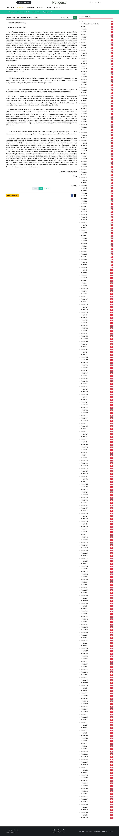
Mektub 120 (84, 341)
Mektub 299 (84, 815)
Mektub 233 (84, 640)
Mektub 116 (84, 331)
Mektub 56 (84, 172)
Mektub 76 (84, 225)
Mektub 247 (84, 677)
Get (75, 17)
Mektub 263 (84, 720)
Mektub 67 (84, 201)
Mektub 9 (83, 48)
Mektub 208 (84, 574)
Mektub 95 (84, 275)
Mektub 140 (84, 394)
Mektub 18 (84, 71)
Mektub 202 (84, 558)
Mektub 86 (84, 251)
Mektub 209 (84, 577)
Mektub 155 (84, 434)
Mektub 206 (84, 569)
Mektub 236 (84, 648)
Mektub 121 (84, 344)
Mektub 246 (84, 675)
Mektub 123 (84, 349)
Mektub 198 (84, 548)
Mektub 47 (84, 148)
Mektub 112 (84, 320)
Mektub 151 (84, 423)
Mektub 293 (84, 799)
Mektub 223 (84, 614)
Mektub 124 (84, 352)
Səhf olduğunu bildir (12, 195)
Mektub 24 (84, 87)
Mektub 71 (84, 212)
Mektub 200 (84, 553)
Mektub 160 (84, 447)
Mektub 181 (84, 503)
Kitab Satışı (105, 831)
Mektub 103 (84, 296)
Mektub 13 (84, 58)
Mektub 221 (84, 608)
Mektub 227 (84, 624)
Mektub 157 (84, 439)
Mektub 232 (84, 638)
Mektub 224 (84, 616)
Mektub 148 (84, 415)
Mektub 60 (84, 183)
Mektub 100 (84, 288)
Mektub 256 (84, 701)
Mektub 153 (84, 429)
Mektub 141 (84, 397)
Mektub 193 (84, 534)
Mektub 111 (84, 317)
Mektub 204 (84, 563)
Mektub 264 (84, 722)
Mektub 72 (84, 214)
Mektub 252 (84, 690)
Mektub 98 (84, 283)
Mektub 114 (84, 325)
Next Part (46, 188)
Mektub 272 (84, 743)
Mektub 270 (84, 738)
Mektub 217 (84, 598)
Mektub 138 (84, 389)
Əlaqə (111, 831)
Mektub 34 (84, 114)
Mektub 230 (84, 632)
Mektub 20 (84, 77)
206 (41, 188)
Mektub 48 (84, 151)
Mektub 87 (84, 254)
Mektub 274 (84, 749)
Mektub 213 (84, 587)
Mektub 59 (84, 180)
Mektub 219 (84, 603)
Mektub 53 (84, 164)
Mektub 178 (84, 495)
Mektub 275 (84, 751)
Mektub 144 (84, 405)
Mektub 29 (84, 101)
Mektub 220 (84, 606)
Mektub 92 (84, 267)
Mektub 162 (84, 452)
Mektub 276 (84, 754)
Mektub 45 (84, 143)
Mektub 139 (84, 392)
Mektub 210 (84, 579)
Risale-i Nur (89, 831)
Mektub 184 (84, 511)
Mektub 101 (84, 291)
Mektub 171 (84, 476)
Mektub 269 (84, 735)
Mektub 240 (84, 659)
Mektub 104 (84, 299)
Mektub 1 (83, 26)
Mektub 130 (84, 368)
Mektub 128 (84, 362)
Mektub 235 (84, 646)
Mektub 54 (84, 167)
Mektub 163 (84, 455)
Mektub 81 (84, 238)
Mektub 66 (84, 198)
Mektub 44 (84, 140)
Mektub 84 (84, 246)
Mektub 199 (84, 550)
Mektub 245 (84, 672)
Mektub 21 (84, 79)
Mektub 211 (84, 582)
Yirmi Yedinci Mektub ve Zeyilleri (90, 24)
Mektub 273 (84, 746)
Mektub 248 (84, 680)
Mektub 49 (84, 153)
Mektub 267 (84, 730)
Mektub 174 (84, 484)
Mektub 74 (84, 220)
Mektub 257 (84, 704)
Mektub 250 (84, 685)
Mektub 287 (84, 783)
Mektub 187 (84, 519)
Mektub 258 (84, 706)
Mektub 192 (84, 532)
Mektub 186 (84, 516)
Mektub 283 (84, 772)
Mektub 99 (84, 286)
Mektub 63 (84, 190)
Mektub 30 (84, 103)
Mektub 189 (84, 524)
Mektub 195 (84, 540)
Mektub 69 (84, 206)
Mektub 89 (84, 259)
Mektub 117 (84, 333)
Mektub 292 (84, 796)
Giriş (82, 21)
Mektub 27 (84, 95)
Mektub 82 (84, 241)
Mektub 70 (84, 209)
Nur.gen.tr (59, 2)
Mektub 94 (84, 272)
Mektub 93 (84, 270)
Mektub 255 (84, 698)
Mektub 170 (84, 474)
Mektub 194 (84, 537)
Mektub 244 (84, 669)
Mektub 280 (84, 765)
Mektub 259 (84, 709)
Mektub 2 (83, 29)
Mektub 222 (84, 611)
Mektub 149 (84, 418)
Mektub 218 (84, 601)
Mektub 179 (84, 497)
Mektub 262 (84, 717)
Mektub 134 (84, 378)
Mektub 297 (84, 810)
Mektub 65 (84, 196)
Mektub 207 (84, 571)
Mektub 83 (84, 243)
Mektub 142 (84, 399)
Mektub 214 (84, 590)
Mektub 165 (84, 460)
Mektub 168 (84, 468)
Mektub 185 (84, 513)
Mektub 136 (84, 384)
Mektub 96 (84, 278)
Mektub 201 (84, 556)
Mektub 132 (84, 373)
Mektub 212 (84, 585)
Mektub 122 (84, 347)
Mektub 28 (84, 98)
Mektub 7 (83, 42)
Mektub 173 (84, 481)
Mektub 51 (84, 159)
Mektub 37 (84, 122)
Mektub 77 (84, 228)
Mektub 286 (84, 780)
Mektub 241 (84, 661)
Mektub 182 (84, 505)
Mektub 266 (84, 728)
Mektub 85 (84, 249)
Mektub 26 (84, 93)
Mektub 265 (84, 725)
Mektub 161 (84, 450)
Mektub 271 (84, 741)
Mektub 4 (83, 34)
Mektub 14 (84, 61)
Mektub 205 (84, 566)
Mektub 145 (84, 407)
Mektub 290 (84, 791)
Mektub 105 (84, 302)
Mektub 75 (84, 222)
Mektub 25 (84, 90)
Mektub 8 (83, 45)
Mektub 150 (84, 421)
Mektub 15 (84, 63)
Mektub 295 (84, 804)
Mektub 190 (84, 526)
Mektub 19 (84, 74)
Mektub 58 (84, 177)
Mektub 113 (84, 323)
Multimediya (97, 831)
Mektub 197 (84, 545)
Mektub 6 (83, 40)
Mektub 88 (84, 257)
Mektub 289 (84, 788)
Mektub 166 (84, 463)
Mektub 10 (84, 50)
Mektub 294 (84, 802)
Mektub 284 (84, 775)
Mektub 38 (84, 124)
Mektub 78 (84, 230)
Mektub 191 (84, 529)
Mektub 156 (84, 437)
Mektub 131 (84, 370)
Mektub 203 (84, 561)
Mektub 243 (84, 667)
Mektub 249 (84, 683)
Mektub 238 (84, 653)
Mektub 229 (84, 630)
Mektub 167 (84, 466)
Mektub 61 (84, 185)
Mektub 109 (84, 312)
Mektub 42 (84, 135)
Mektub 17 (84, 69)
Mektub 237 (84, 651)
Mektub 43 (84, 138)
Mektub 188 (84, 521)
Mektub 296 (84, 807)
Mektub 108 (84, 310)
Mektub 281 (84, 767)
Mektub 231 (84, 635)
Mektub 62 (84, 188)
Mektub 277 (84, 757)
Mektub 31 (84, 106)
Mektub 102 (84, 294)
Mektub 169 (84, 471)
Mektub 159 (84, 444)
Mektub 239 (84, 656)
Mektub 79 (84, 233)
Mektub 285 (84, 778)
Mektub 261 (84, 714)
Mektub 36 (84, 119)
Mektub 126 (84, 357)
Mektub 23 (84, 85)
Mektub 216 (84, 595)
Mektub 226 (84, 622)
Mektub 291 (84, 794)
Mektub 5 (83, 37)
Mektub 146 (84, 410)
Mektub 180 (84, 500)
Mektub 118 (84, 336)
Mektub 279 (84, 762)
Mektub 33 (84, 111)
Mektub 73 (84, 217)
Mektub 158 (84, 442)
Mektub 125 (84, 354)
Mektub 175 (84, 487)
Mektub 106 (84, 304)
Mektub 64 (84, 193)
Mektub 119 (84, 339)
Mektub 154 (84, 431)
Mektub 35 (84, 116)
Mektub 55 (84, 169)
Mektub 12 (84, 56)
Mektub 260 (84, 712)
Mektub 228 (84, 627)
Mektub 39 (84, 127)
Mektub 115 (84, 328)
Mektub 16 (84, 66)
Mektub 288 (84, 786)
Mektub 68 (84, 204)
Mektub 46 (84, 145)
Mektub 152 (84, 426)
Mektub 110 (84, 315)
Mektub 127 (84, 360)
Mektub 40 (84, 130)
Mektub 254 (84, 696)
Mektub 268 (84, 733)
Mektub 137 (84, 386)
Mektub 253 (84, 693)
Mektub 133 (84, 376)
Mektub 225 (84, 619)
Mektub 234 (84, 643)
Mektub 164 (84, 458)
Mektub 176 (84, 489)
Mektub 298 (84, 812)
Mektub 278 (84, 759)
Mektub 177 (84, 492)
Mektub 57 (84, 175)
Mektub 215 (84, 593)
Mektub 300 (84, 817)
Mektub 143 (84, 402)
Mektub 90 (84, 262)
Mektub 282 (84, 770)
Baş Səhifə (81, 831)
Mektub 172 (84, 479)
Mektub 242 (84, 664)
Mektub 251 (84, 688)
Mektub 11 (84, 53)
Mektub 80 (84, 235)
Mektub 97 (84, 280)
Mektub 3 (83, 32)
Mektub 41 (84, 132)
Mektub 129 (84, 365)
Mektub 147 (84, 413)
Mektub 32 (84, 108)
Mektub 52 (84, 161)
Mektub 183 (84, 508)
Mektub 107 (84, 307)
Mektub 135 (84, 381)
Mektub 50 (84, 156)
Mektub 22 (84, 82)
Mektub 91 (84, 265)
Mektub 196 (84, 542)
